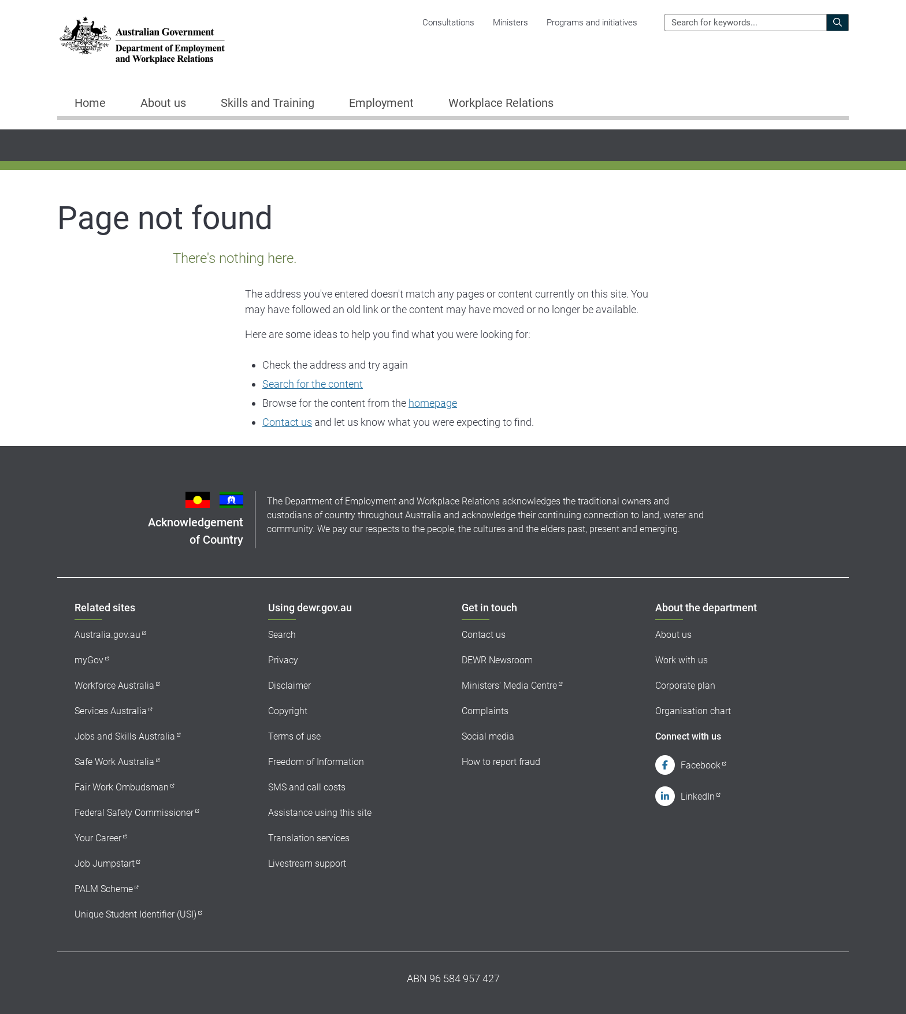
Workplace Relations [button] (501, 103)
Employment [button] (381, 103)
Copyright (287, 710)
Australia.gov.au (107, 634)
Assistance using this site (320, 812)
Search (282, 634)
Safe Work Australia (114, 761)
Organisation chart (693, 710)
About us (673, 634)
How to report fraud (501, 761)
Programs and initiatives (592, 22)
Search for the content (312, 384)
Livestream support (307, 863)
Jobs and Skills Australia (125, 736)
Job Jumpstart (105, 863)
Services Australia (111, 710)
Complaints (485, 710)
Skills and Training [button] (267, 103)
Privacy (283, 660)
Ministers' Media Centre (509, 685)
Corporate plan (685, 685)
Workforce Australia (114, 685)
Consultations (448, 22)
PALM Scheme (104, 888)
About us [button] (163, 103)
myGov (89, 660)
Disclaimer (289, 685)
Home (90, 103)
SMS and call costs (307, 787)
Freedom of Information (316, 761)
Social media (488, 736)
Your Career (98, 838)
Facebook (701, 765)
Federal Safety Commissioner (134, 812)
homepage (433, 403)
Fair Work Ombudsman (122, 787)
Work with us (681, 660)
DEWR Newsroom (497, 660)
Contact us (287, 422)
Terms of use (294, 736)
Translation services (309, 838)
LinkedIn (698, 796)
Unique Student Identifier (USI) (135, 914)
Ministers (510, 22)
